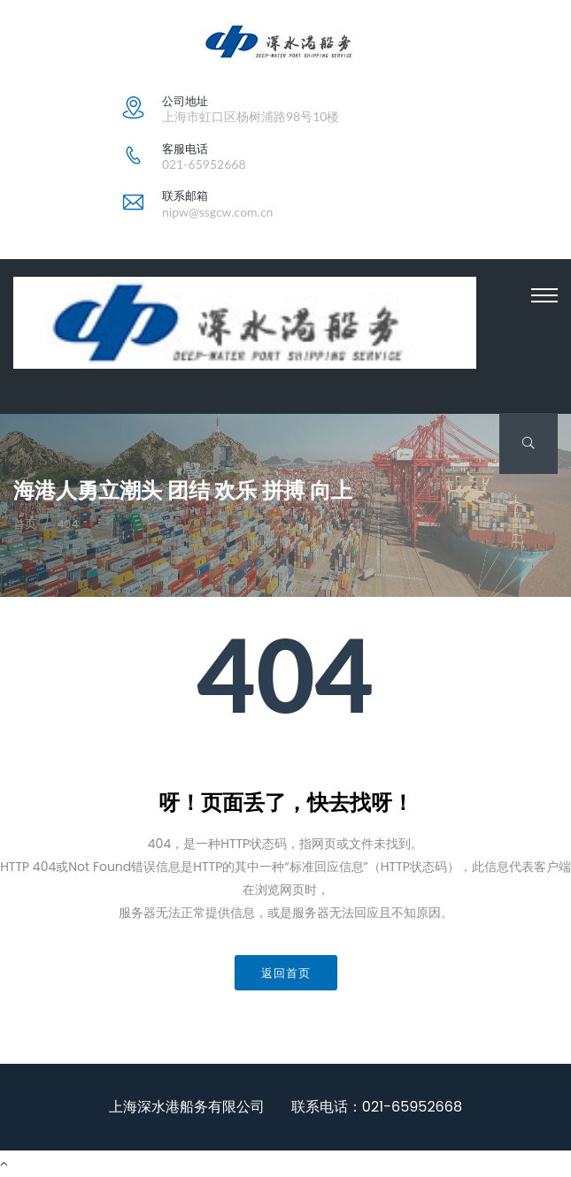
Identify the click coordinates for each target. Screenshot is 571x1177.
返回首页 (286, 973)
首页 (24, 524)
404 (68, 524)
